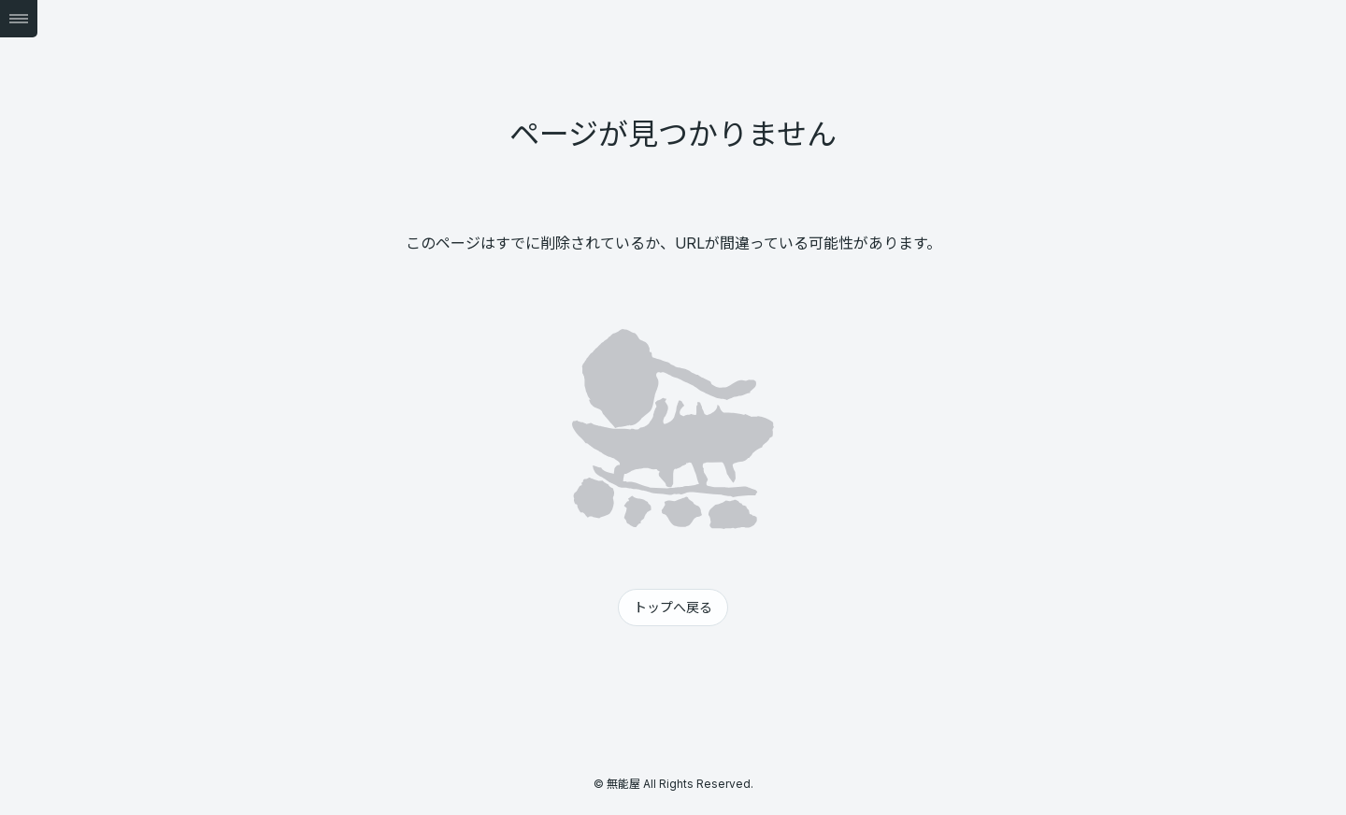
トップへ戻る (673, 607)
